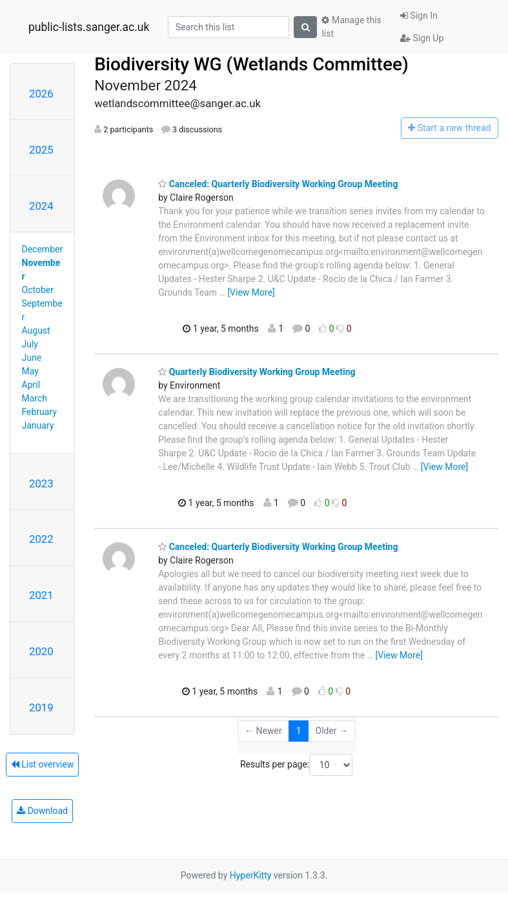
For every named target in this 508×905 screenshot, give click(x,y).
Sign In (419, 15)
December (42, 249)
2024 (41, 205)
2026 (41, 93)
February (39, 412)
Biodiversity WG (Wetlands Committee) (251, 64)
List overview (42, 764)
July (30, 344)
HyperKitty (251, 875)
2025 (41, 149)
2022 (41, 539)
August (36, 330)
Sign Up (421, 38)
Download (42, 811)
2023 (41, 483)
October (38, 290)
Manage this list (351, 27)
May (30, 371)
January (38, 425)
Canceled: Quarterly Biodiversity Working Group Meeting (278, 184)
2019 (41, 707)
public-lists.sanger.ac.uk (88, 27)
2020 (41, 651)
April (31, 385)
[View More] (250, 292)
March (35, 398)
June (32, 357)
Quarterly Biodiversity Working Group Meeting (256, 372)
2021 (41, 595)
